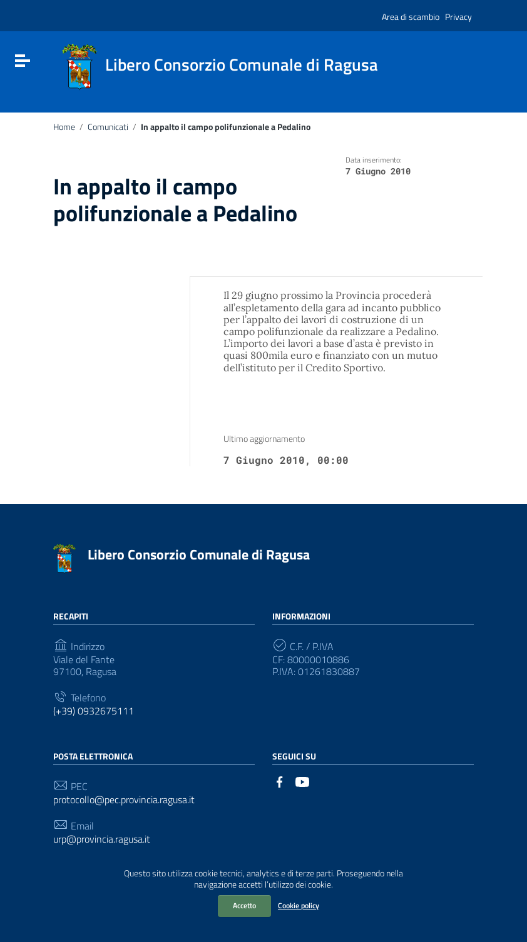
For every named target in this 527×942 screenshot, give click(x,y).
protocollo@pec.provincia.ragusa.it (124, 800)
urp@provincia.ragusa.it (101, 839)
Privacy (458, 16)
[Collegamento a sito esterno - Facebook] (279, 780)
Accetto (244, 905)
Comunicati (108, 127)
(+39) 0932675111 (93, 711)
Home (64, 127)
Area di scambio (410, 16)
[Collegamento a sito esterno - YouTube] (302, 780)
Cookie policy (298, 905)
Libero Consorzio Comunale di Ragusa (199, 554)
